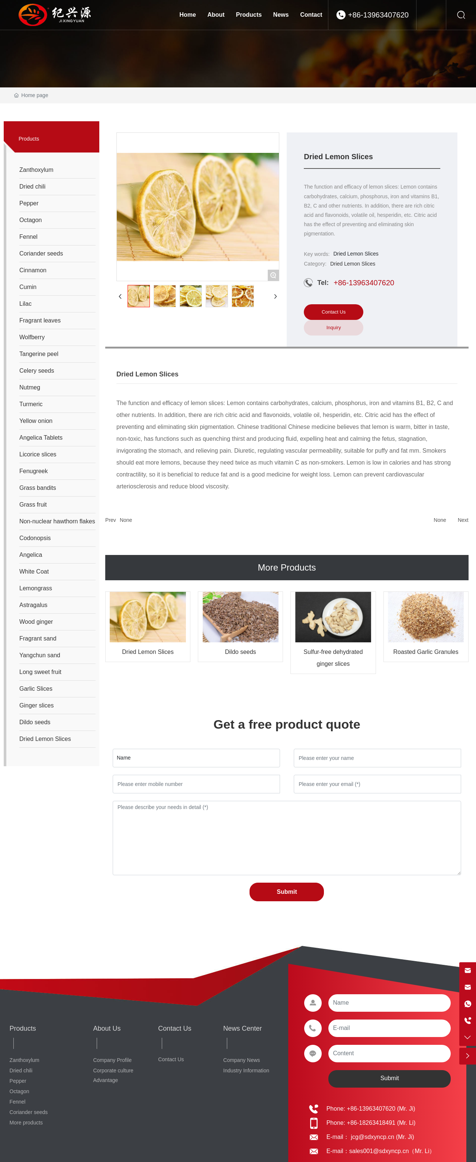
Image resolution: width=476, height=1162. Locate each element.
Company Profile (112, 1060)
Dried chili (21, 1070)
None (126, 520)
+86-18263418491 (371, 1123)
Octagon (19, 1091)
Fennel (18, 1102)
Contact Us (174, 1028)
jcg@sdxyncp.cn (371, 1137)
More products (26, 1123)
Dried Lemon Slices (148, 652)
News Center (242, 1028)
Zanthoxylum (24, 1060)
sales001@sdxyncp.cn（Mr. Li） (392, 1151)
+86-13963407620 (378, 15)
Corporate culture (113, 1070)
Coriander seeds (29, 1112)
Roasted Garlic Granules (426, 652)
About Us (106, 1028)
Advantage (105, 1080)
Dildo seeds (240, 652)
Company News (241, 1060)
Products (23, 1028)
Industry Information (246, 1070)
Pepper (18, 1081)
